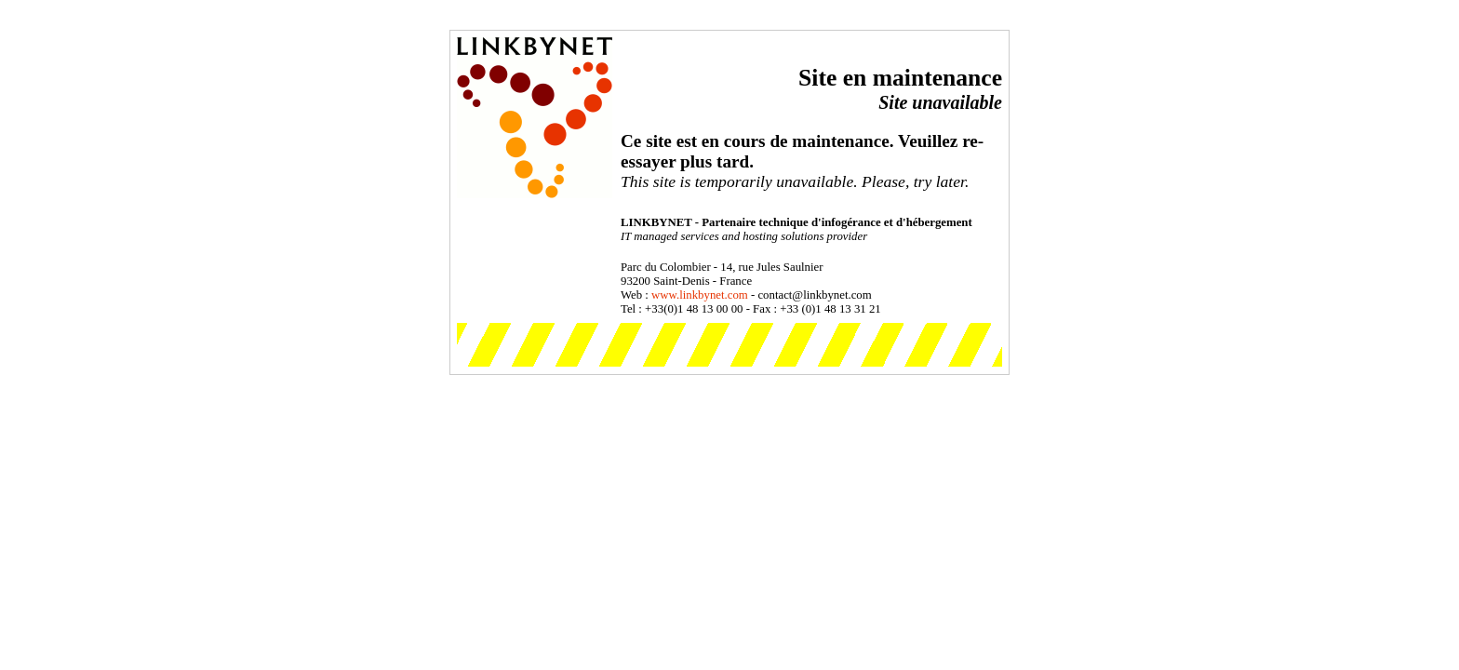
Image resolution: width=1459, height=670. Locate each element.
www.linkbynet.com (699, 295)
